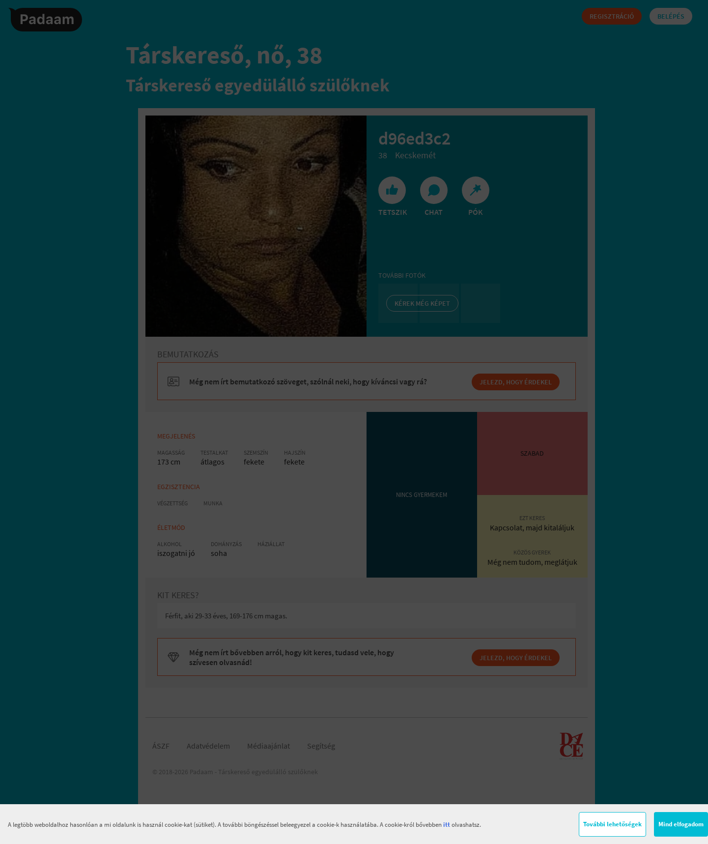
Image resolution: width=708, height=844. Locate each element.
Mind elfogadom (681, 824)
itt (446, 824)
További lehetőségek (612, 824)
